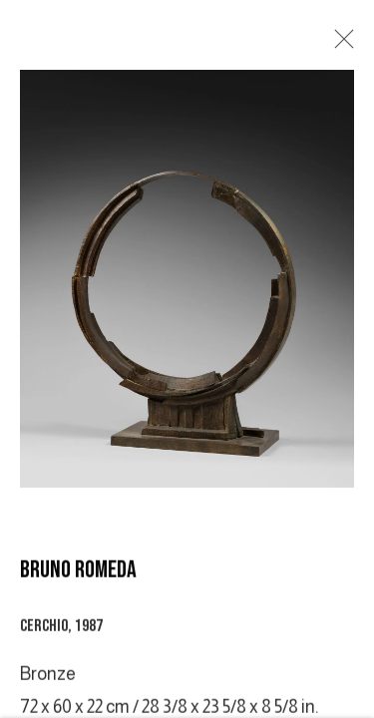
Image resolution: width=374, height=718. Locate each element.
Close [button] (339, 45)
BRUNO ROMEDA (78, 570)
